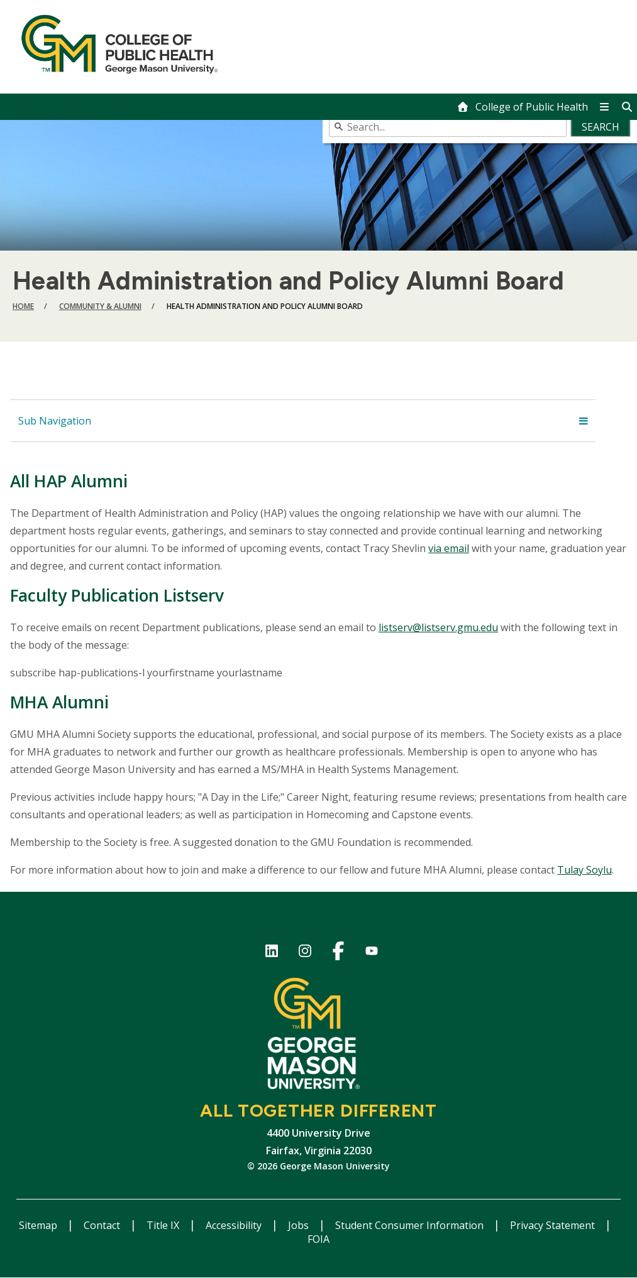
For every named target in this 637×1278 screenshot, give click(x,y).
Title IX (164, 1225)
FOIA (318, 1239)
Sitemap (39, 1225)
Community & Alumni (100, 306)
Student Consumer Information (410, 1225)
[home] (522, 107)
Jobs (299, 1225)
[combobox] (480, 127)
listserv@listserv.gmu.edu (438, 627)
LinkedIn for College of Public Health (272, 953)
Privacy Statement (553, 1225)
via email (448, 548)
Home (23, 306)
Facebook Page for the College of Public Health (339, 953)
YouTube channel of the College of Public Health (372, 953)
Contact (103, 1225)
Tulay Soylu (584, 870)
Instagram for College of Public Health (305, 953)
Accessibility (235, 1225)
